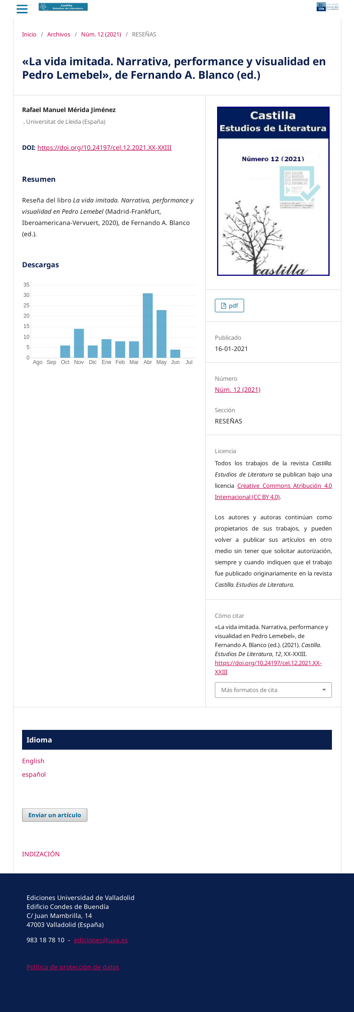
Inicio (29, 34)
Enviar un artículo (54, 815)
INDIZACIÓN (41, 854)
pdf (232, 305)
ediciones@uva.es (101, 940)
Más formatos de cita (249, 690)
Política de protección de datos (73, 967)
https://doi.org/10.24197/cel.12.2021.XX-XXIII (104, 147)
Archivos (58, 34)
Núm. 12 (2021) (101, 34)
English (33, 760)
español (34, 774)
